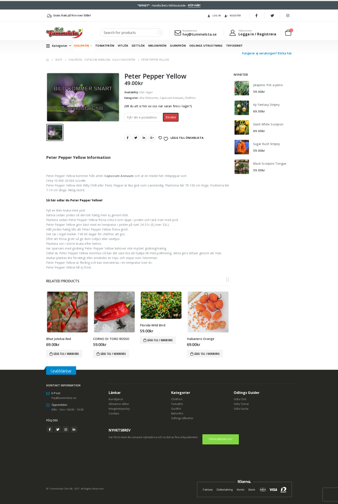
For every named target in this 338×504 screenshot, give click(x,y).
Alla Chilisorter (148, 98)
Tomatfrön (104, 45)
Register (232, 15)
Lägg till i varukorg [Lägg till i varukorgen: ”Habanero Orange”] (206, 353)
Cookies (114, 413)
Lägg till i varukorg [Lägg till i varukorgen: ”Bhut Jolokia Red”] (66, 353)
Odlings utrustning (206, 45)
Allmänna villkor (119, 404)
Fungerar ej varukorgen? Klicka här (267, 53)
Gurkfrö (176, 409)
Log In (214, 15)
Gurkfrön (178, 45)
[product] (67, 312)
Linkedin (74, 429)
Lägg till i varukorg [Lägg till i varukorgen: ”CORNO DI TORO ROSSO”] (113, 353)
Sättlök (138, 45)
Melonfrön (157, 45)
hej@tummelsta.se (64, 398)
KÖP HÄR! (194, 5)
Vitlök (123, 45)
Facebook (127, 137)
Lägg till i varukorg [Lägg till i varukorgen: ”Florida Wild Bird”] (159, 340)
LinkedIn (144, 137)
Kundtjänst (116, 399)
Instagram (66, 429)
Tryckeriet (234, 45)
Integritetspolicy (119, 409)
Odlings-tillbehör (182, 418)
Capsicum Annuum (171, 98)
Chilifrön (81, 45)
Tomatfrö (177, 404)
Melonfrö (177, 413)
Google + (152, 137)
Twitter (135, 137)
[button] (227, 279)
